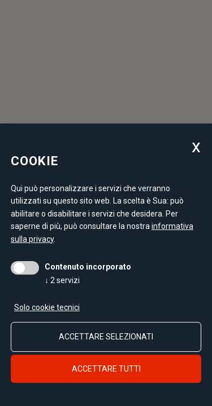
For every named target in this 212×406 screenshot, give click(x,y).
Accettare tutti (106, 368)
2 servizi (62, 280)
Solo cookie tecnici (47, 307)
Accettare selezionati (106, 336)
